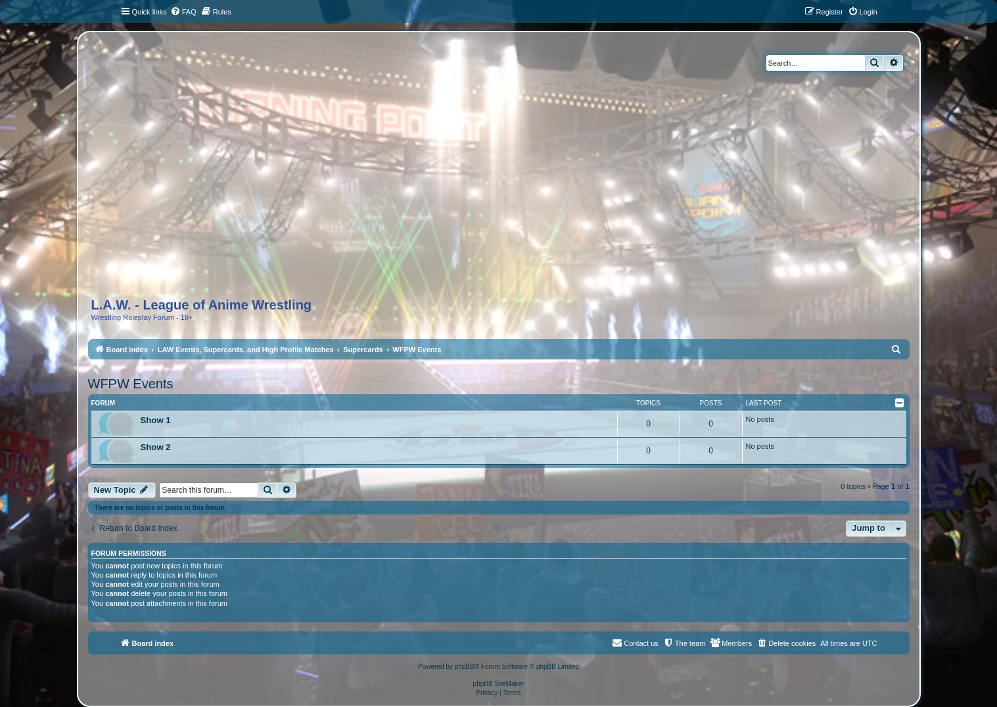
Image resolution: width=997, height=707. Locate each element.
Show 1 (156, 420)
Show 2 (156, 447)
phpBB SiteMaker (498, 683)
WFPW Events (131, 383)
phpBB (465, 666)
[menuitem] (183, 12)
